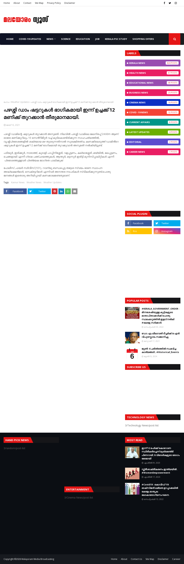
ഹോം (6, 102)
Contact (27, 2)
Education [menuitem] (83, 39)
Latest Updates (154, 132)
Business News (154, 92)
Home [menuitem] (9, 39)
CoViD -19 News (154, 112)
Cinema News (154, 102)
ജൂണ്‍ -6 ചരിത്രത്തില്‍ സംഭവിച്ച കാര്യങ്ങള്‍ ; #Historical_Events (160, 350)
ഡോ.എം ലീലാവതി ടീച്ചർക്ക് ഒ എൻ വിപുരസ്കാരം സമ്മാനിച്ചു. (161, 335)
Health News (154, 72)
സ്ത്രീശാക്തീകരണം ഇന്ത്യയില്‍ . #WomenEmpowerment (160, 471)
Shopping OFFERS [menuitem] (143, 39)
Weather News (34, 182)
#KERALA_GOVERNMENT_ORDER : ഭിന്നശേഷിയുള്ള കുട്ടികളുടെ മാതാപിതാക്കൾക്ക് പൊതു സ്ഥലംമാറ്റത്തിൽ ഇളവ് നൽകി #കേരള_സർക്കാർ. (161, 315)
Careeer (176, 559)
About (16, 2)
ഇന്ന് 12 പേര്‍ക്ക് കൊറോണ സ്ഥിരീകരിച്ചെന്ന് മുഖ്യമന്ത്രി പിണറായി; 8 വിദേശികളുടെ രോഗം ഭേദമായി (161, 453)
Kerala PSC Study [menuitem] (116, 39)
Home (7, 2)
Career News (154, 151)
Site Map (39, 2)
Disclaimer (69, 2)
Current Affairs (154, 122)
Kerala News (154, 63)
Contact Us (136, 559)
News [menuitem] (50, 39)
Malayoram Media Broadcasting (38, 559)
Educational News (154, 82)
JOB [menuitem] (97, 39)
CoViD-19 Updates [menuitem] (30, 39)
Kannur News (17, 182)
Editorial (154, 142)
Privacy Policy (54, 2)
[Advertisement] (62, 75)
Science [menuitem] (65, 39)
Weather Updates (20, 102)
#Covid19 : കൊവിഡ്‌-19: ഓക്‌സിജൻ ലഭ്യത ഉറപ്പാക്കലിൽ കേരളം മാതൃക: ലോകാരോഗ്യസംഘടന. (160, 490)
